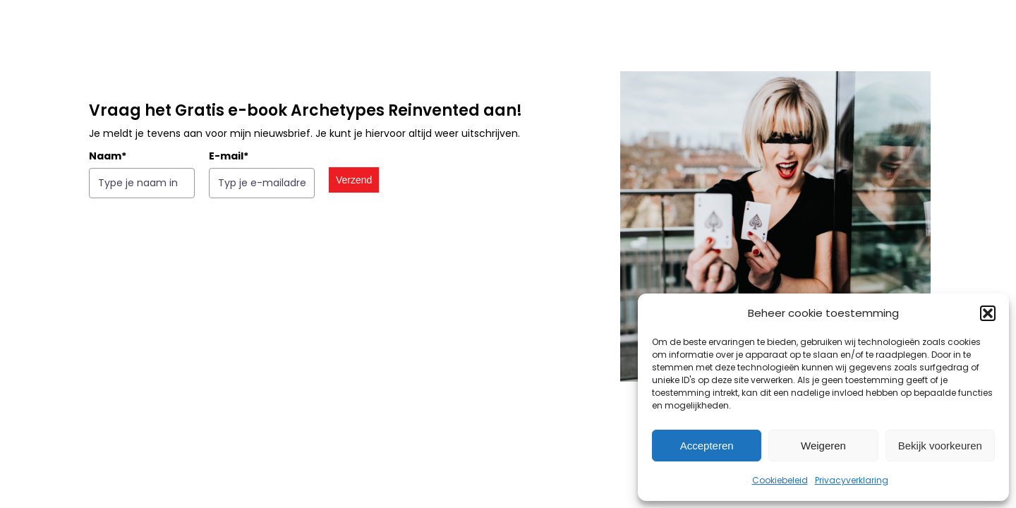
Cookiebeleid (780, 480)
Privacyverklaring (851, 480)
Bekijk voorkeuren (940, 446)
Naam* (107, 156)
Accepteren (707, 446)
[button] (988, 313)
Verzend (353, 180)
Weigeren (823, 446)
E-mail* (228, 156)
